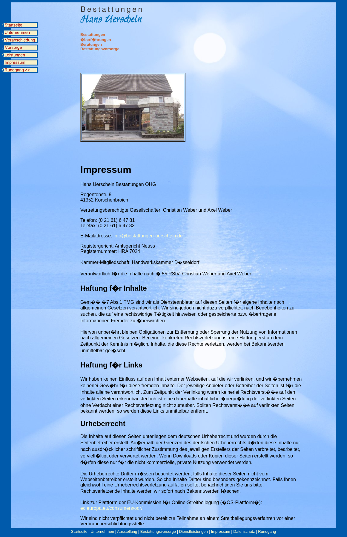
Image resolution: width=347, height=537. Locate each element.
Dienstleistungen (193, 531)
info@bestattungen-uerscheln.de (148, 235)
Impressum (220, 531)
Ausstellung (127, 531)
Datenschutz (244, 531)
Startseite (79, 531)
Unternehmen (102, 531)
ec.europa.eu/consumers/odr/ (111, 508)
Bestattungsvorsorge (158, 531)
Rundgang (267, 531)
